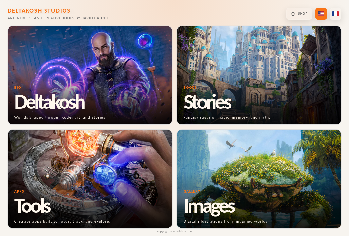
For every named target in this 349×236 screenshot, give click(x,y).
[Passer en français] (335, 14)
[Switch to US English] (321, 14)
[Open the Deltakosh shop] (299, 14)
